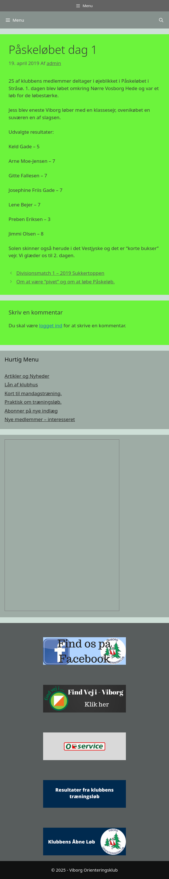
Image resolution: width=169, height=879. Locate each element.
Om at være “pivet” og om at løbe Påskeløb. (65, 281)
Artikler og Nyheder (27, 376)
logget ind (50, 325)
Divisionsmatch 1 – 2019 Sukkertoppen (60, 273)
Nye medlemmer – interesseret (40, 419)
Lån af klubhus (21, 384)
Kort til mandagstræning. (33, 393)
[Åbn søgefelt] (161, 20)
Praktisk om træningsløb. (33, 402)
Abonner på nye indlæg (31, 410)
